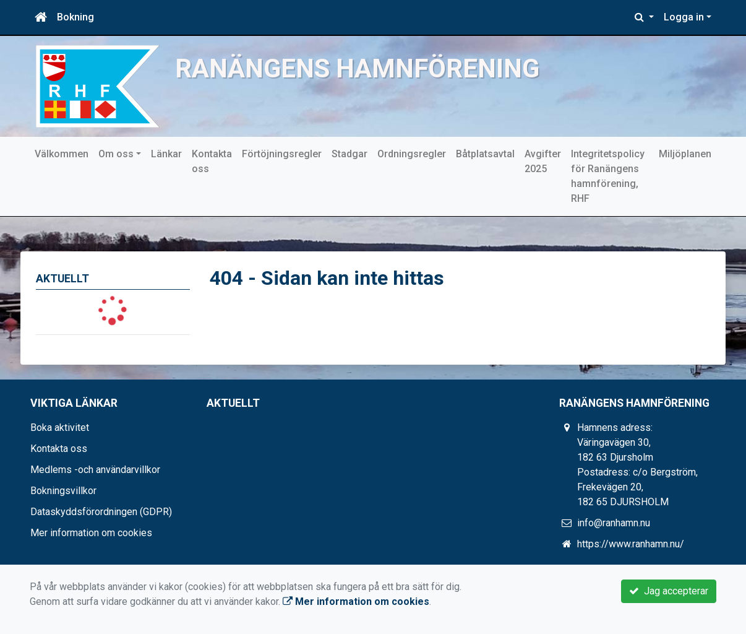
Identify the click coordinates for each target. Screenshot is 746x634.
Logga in (684, 17)
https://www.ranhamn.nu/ (630, 544)
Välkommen (61, 154)
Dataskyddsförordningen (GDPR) (101, 512)
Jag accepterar (668, 591)
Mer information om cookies (91, 533)
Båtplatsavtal (485, 154)
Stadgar (349, 154)
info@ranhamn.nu (613, 523)
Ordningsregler (411, 154)
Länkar (166, 154)
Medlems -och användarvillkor (95, 470)
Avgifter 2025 (543, 161)
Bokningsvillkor (63, 491)
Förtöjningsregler (282, 154)
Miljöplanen (685, 154)
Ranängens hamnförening (357, 68)
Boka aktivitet (59, 427)
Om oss (116, 154)
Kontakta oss (212, 161)
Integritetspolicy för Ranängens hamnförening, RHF (608, 176)
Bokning (75, 17)
